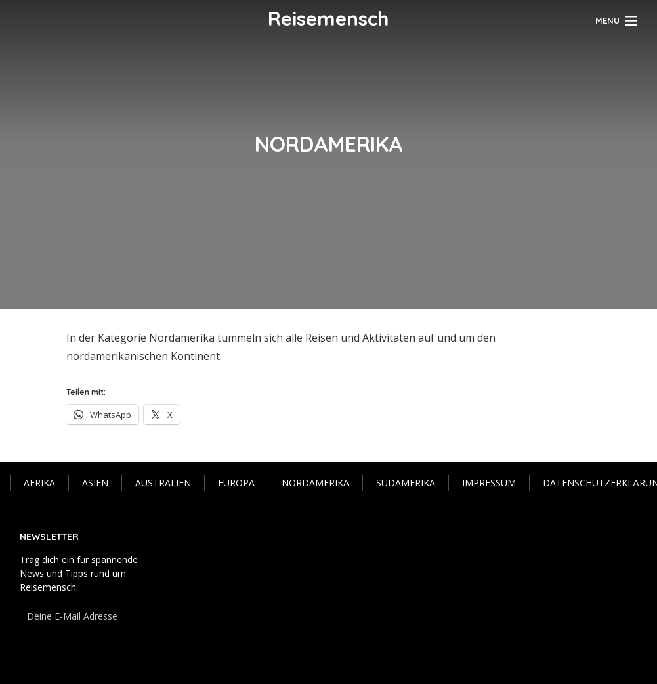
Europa (236, 482)
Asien (95, 482)
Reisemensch (328, 18)
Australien (163, 482)
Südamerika (405, 482)
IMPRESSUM (489, 482)
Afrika (39, 482)
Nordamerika (315, 482)
